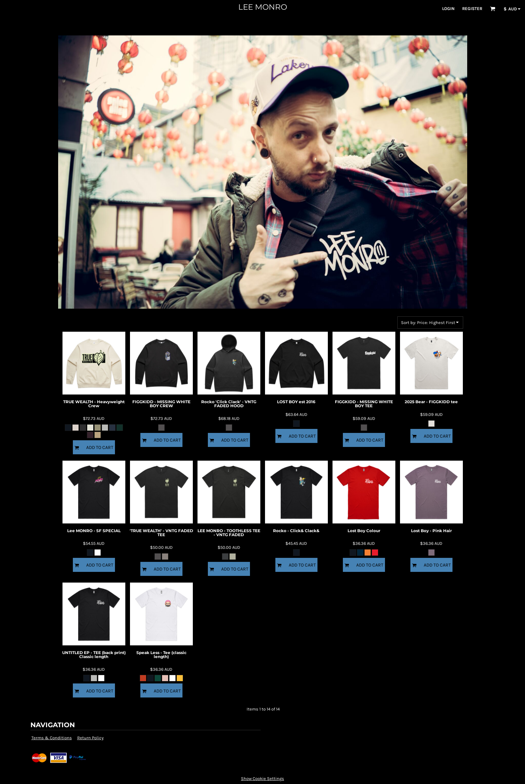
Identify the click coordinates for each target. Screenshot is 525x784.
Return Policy (90, 737)
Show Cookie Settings (262, 778)
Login (448, 8)
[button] (492, 8)
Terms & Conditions (51, 737)
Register (472, 8)
